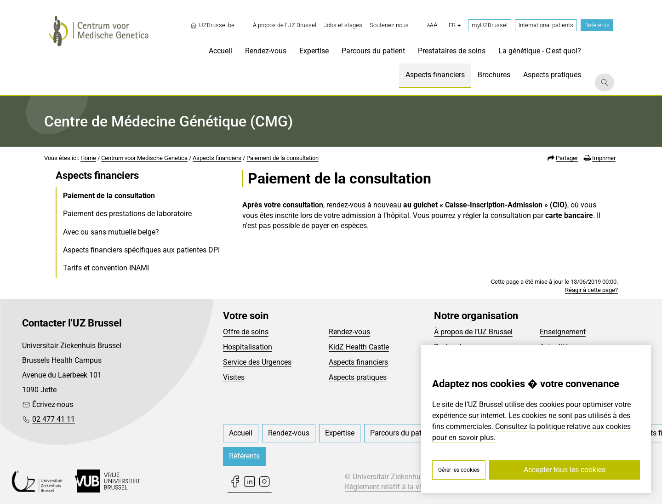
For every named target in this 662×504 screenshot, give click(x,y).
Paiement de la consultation (282, 158)
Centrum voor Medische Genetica (144, 158)
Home (88, 158)
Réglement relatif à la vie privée (395, 486)
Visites (234, 377)
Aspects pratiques (358, 377)
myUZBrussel (490, 25)
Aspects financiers (217, 158)
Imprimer (604, 158)
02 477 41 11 (53, 419)
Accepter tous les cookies (564, 469)
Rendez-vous (349, 331)
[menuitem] (284, 25)
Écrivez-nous (52, 404)
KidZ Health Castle (359, 347)
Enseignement (563, 331)
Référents (597, 25)
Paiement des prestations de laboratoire (127, 213)
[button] (432, 25)
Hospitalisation (247, 347)
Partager (567, 158)
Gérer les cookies (458, 470)
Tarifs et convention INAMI (106, 267)
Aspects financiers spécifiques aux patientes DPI (141, 250)
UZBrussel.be (212, 25)
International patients (546, 25)
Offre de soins (245, 331)
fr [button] (455, 25)
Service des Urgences (257, 362)
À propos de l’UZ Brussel (473, 331)
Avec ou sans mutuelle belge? (111, 232)
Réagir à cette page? (591, 289)
